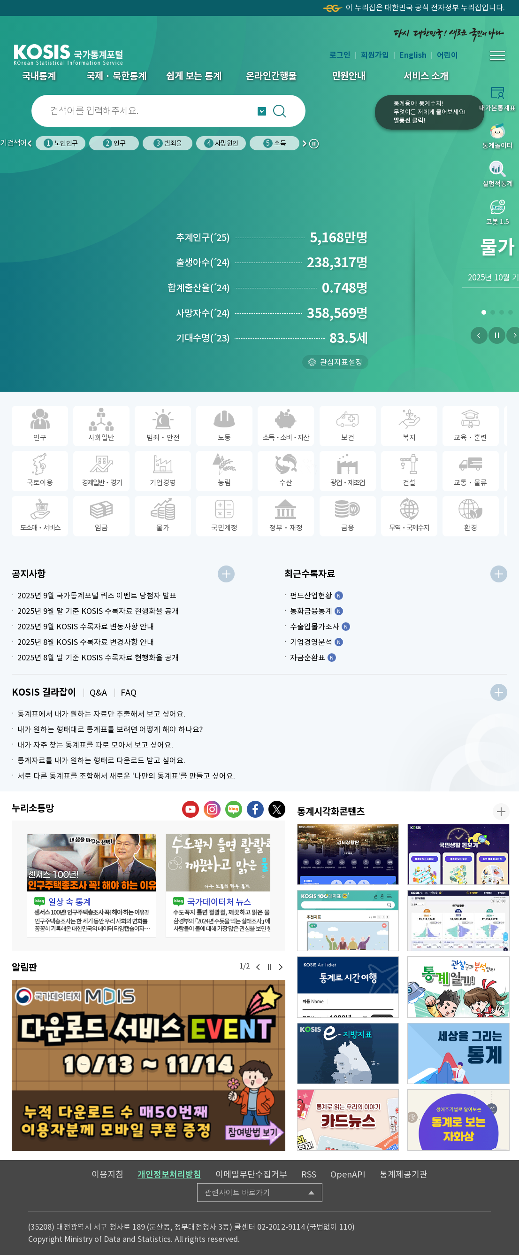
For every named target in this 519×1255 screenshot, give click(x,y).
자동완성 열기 (262, 111)
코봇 (345, 118)
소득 (274, 143)
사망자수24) (203, 313)
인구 (114, 143)
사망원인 (221, 143)
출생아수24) (203, 262)
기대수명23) (203, 338)
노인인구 (60, 143)
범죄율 (167, 143)
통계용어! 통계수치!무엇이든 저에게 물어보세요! (430, 112)
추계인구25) (203, 238)
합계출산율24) (199, 288)
